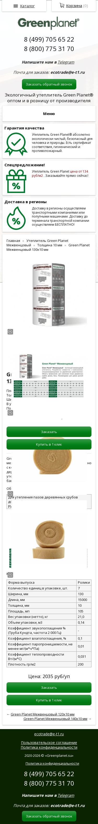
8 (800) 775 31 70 (49, 48)
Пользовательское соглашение (49, 742)
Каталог (27, 5)
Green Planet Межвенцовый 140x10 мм (55, 718)
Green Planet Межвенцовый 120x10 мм (42, 714)
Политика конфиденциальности (49, 747)
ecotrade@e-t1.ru (49, 733)
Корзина (74, 5)
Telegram (65, 62)
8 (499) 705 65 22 (49, 39)
